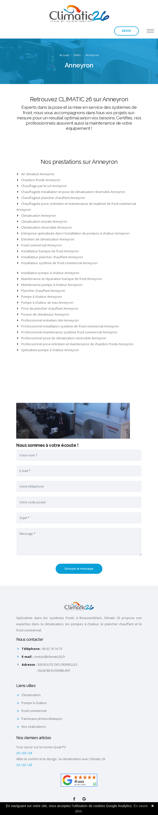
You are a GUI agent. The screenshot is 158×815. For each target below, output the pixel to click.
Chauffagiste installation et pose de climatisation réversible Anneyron (71, 192)
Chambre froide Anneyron (38, 180)
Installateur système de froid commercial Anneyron (57, 263)
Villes (77, 55)
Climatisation (31, 695)
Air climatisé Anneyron (35, 174)
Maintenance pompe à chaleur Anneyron (49, 284)
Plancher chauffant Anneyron (41, 290)
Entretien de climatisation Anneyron (45, 239)
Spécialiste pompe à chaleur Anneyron (48, 350)
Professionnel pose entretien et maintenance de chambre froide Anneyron (75, 344)
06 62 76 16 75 (52, 648)
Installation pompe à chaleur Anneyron (48, 273)
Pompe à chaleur (34, 703)
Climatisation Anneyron (36, 215)
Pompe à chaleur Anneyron (39, 296)
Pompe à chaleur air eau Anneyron (45, 302)
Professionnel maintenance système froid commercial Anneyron (67, 332)
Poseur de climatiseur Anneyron (43, 314)
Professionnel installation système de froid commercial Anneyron (68, 326)
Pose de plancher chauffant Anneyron (47, 308)
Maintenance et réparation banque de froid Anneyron (59, 279)
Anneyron (92, 55)
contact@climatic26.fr (49, 656)
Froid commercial (34, 710)
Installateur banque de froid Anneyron (48, 251)
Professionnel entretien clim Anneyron (48, 320)
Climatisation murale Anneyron (42, 221)
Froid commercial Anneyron (39, 245)
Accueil (64, 55)
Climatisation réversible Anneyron (44, 227)
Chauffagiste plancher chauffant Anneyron (51, 197)
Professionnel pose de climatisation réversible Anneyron (61, 338)
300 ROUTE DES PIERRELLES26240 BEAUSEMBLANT (57, 667)
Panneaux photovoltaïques (41, 718)
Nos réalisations (33, 726)
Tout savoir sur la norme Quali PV (41, 747)
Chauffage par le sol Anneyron (42, 186)
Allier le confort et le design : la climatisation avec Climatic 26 (60, 759)
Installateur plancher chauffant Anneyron (50, 257)
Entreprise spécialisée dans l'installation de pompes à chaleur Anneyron (73, 233)
